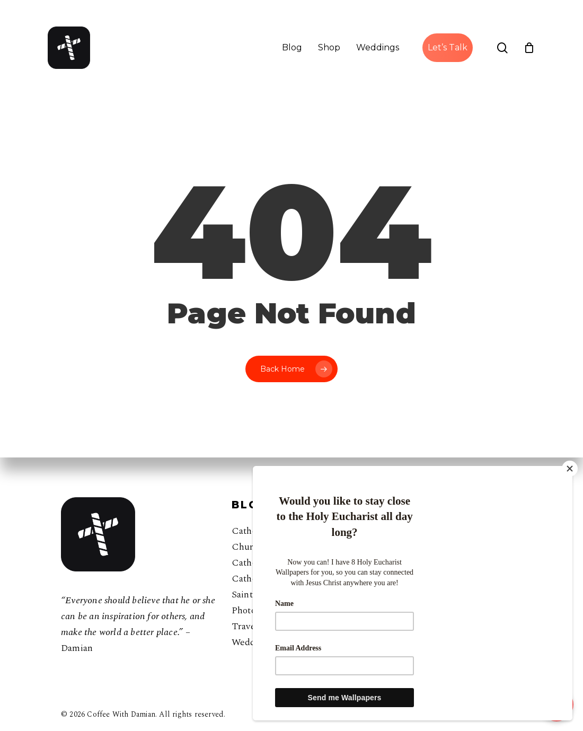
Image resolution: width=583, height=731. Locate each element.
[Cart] (529, 48)
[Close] (570, 469)
